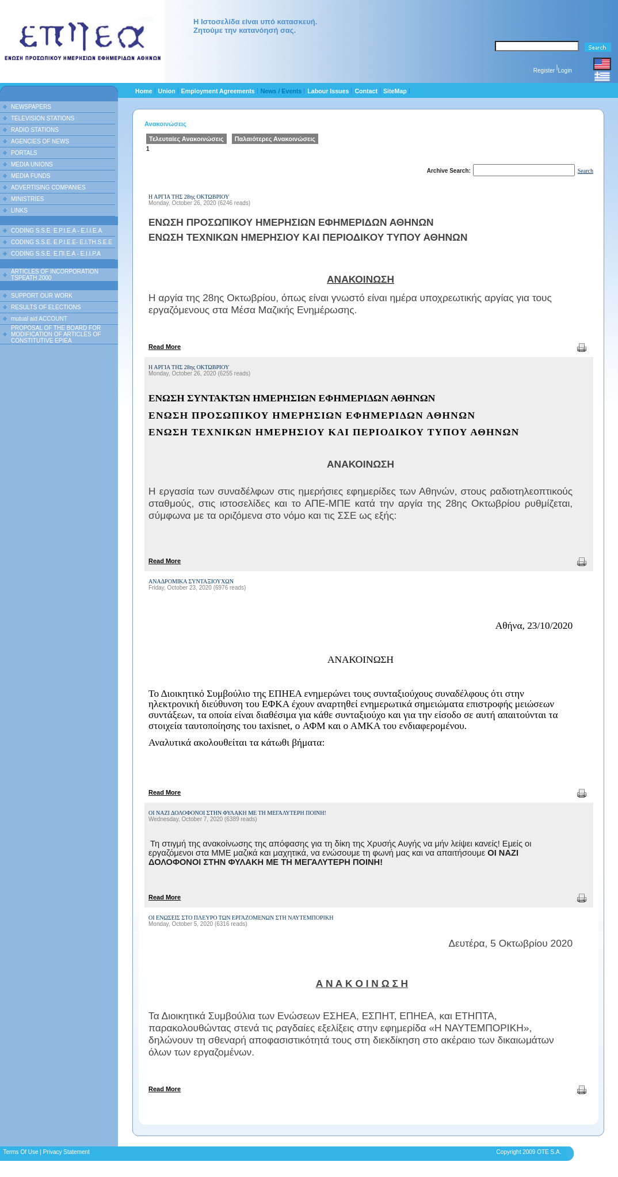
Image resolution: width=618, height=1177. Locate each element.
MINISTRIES (27, 199)
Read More (164, 346)
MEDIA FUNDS (30, 176)
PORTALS (24, 153)
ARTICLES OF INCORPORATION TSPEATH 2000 (54, 274)
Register (544, 70)
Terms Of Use (20, 1152)
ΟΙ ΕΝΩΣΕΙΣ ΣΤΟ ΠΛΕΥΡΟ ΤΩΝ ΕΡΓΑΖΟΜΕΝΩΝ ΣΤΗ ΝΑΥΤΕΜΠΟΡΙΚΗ (240, 917)
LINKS (19, 210)
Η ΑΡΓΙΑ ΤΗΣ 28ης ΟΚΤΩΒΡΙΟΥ (188, 196)
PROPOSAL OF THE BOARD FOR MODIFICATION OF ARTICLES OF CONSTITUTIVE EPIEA (56, 334)
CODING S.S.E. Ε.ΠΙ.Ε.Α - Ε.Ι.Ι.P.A (56, 253)
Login (564, 70)
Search (585, 171)
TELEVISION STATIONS (42, 118)
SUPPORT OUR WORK (42, 296)
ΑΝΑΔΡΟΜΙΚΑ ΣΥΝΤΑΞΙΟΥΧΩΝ (191, 581)
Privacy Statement (66, 1152)
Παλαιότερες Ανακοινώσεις (275, 138)
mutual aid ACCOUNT (39, 319)
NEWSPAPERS (31, 107)
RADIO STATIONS (35, 130)
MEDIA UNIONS (32, 164)
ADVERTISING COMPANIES (48, 187)
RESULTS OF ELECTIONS (46, 307)
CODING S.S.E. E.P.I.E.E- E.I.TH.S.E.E (61, 242)
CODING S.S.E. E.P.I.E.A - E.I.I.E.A (56, 230)
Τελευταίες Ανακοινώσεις (186, 138)
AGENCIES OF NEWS (40, 141)
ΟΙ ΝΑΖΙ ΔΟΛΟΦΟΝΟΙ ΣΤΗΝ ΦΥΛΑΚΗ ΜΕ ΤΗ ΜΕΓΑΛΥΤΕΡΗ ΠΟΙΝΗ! (237, 813)
